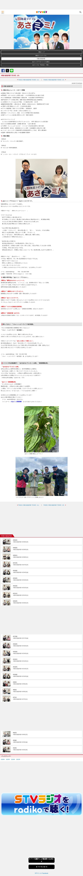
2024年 (13, 736)
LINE (11, 70)
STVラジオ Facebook (41, 850)
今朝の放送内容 (41, 58)
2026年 (3, 736)
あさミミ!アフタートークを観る (41, 61)
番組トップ (42, 52)
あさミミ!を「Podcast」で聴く (40, 65)
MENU (2, 12)
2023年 (18, 736)
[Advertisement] (41, 5)
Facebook (3, 70)
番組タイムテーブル (40, 55)
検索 (80, 12)
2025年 (8, 736)
